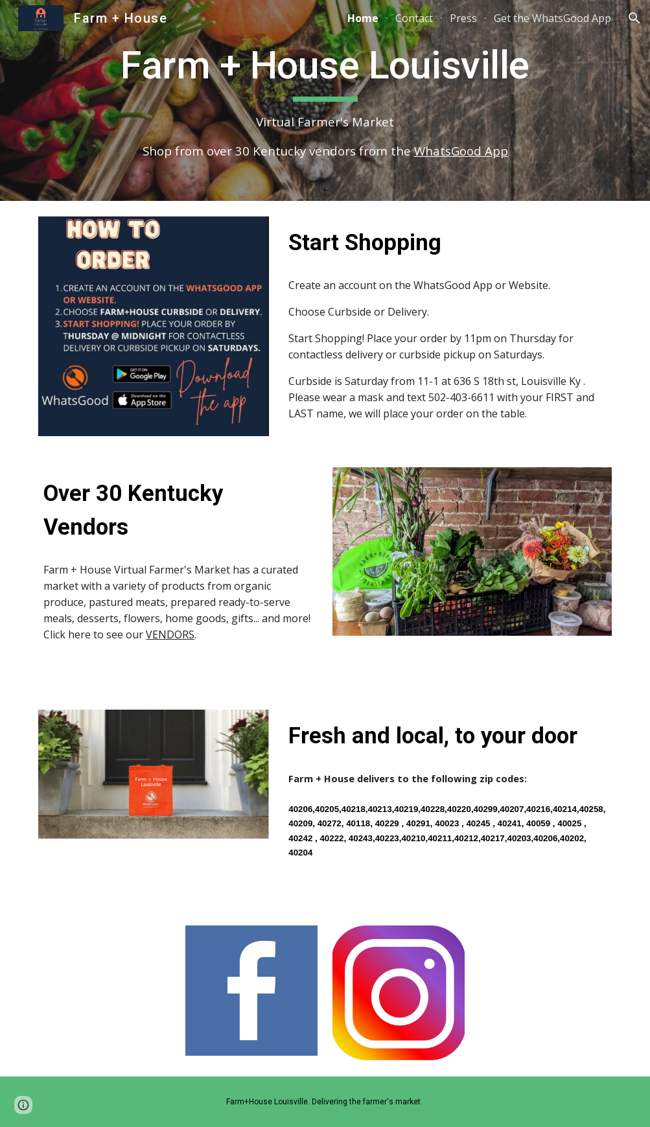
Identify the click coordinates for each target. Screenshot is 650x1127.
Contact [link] (414, 18)
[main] (324, 100)
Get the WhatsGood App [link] (552, 18)
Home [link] (362, 18)
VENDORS (170, 634)
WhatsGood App (461, 151)
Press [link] (463, 18)
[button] (634, 18)
